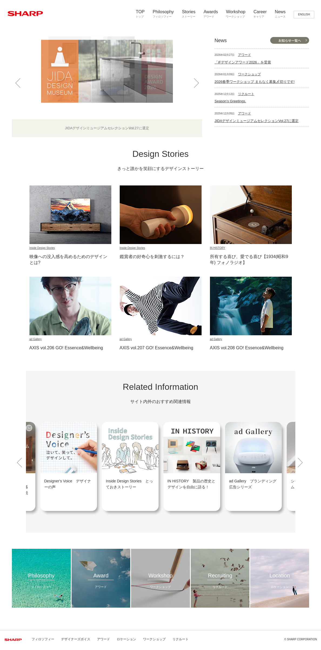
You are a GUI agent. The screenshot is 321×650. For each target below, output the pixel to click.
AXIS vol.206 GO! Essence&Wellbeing (66, 348)
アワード (244, 55)
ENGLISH (304, 14)
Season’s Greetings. (230, 101)
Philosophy (163, 14)
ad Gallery (35, 339)
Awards (210, 14)
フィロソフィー (43, 639)
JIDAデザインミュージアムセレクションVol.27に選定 (257, 121)
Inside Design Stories (42, 247)
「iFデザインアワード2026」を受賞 (243, 62)
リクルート (246, 94)
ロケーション (126, 639)
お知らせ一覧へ (289, 40)
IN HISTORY (217, 247)
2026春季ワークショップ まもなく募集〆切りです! (255, 82)
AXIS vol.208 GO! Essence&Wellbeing (247, 348)
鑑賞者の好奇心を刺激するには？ (152, 256)
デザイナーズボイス (75, 639)
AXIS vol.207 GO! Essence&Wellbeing (156, 348)
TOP (140, 14)
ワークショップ (249, 74)
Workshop (235, 14)
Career (260, 14)
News (280, 14)
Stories (188, 14)
